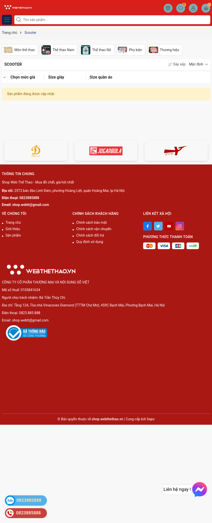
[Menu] (7, 20)
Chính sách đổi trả (90, 235)
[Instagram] (179, 226)
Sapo (150, 419)
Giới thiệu (13, 229)
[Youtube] (169, 226)
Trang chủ (13, 222)
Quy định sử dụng (89, 242)
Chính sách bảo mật (91, 222)
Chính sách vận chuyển (94, 229)
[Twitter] (158, 226)
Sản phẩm (13, 235)
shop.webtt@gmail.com (30, 205)
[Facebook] (147, 226)
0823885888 (29, 198)
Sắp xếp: (177, 64)
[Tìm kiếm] (19, 19)
